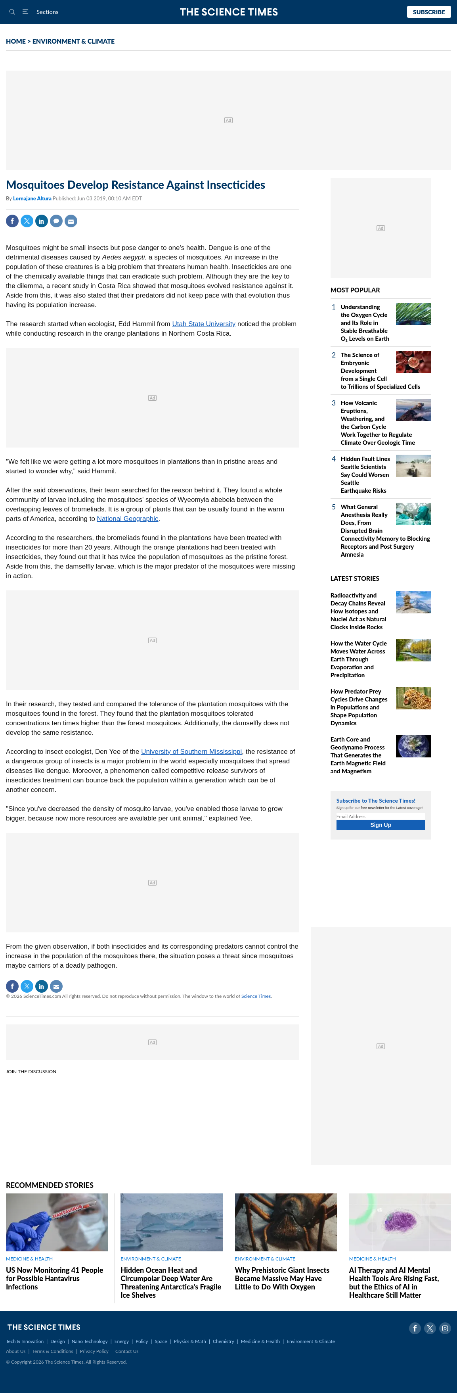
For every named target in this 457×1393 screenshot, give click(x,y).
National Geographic (128, 519)
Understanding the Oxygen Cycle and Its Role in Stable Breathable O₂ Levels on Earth (365, 322)
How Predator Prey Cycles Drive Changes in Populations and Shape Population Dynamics (359, 707)
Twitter (27, 221)
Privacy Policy (94, 1351)
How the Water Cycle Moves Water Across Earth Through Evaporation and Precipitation (359, 659)
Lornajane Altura (33, 198)
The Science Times (228, 12)
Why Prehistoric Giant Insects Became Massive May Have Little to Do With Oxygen (282, 1278)
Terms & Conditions (52, 1351)
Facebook (12, 221)
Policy (142, 1341)
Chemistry (223, 1341)
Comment (56, 221)
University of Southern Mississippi (191, 751)
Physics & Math (190, 1341)
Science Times (256, 996)
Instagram (445, 1328)
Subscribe (429, 11)
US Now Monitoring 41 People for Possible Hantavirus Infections (54, 1278)
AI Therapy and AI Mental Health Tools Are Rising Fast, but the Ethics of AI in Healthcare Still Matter (394, 1282)
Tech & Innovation (25, 1341)
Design (57, 1341)
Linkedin (41, 221)
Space (161, 1341)
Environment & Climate (311, 1341)
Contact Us (126, 1351)
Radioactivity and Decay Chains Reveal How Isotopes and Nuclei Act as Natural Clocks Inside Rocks (358, 611)
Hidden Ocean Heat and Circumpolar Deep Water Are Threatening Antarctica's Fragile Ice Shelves (170, 1282)
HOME (16, 41)
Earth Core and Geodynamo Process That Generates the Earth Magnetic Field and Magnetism (358, 755)
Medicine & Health (260, 1341)
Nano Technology (90, 1341)
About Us (15, 1351)
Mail (71, 221)
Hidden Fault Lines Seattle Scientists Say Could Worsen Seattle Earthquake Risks (365, 474)
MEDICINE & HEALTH (29, 1259)
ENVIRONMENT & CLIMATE (74, 41)
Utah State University (204, 324)
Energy (122, 1341)
